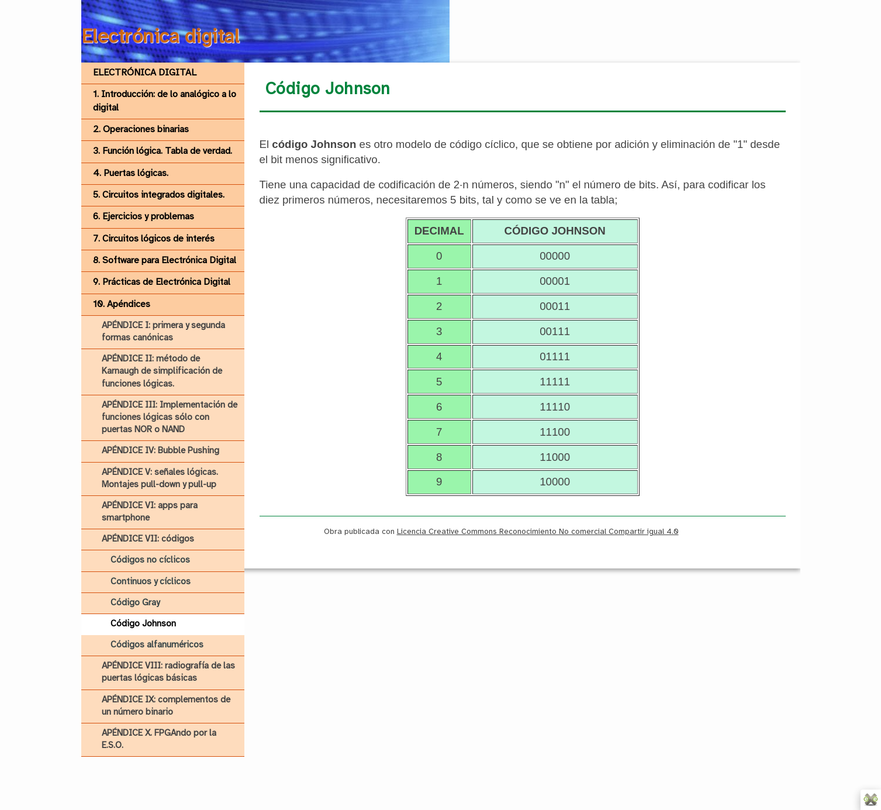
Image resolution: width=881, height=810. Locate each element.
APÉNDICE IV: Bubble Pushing (160, 451)
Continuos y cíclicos (150, 582)
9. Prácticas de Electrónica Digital (161, 282)
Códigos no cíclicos (150, 560)
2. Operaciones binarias (141, 130)
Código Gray (135, 603)
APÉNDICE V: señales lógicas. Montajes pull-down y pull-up (160, 479)
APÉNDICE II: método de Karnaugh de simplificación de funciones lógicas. (162, 371)
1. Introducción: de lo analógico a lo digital (164, 100)
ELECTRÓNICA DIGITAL (144, 73)
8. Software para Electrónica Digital (164, 261)
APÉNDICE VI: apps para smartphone (150, 512)
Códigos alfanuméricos (156, 645)
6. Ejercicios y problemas (143, 217)
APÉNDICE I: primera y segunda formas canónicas (163, 332)
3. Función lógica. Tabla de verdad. (162, 151)
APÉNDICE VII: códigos (148, 539)
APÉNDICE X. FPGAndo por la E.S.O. (159, 739)
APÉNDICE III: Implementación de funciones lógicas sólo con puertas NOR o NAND (169, 418)
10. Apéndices (121, 304)
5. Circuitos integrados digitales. (158, 195)
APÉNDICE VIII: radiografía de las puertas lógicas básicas (168, 672)
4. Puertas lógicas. (130, 173)
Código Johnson (143, 624)
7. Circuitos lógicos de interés (154, 239)
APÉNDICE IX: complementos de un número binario (166, 706)
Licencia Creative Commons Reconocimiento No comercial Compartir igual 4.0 (538, 532)
